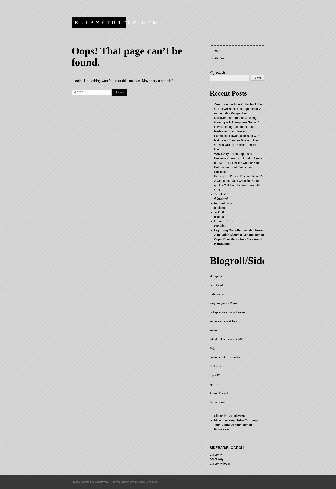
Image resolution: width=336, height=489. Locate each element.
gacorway (216, 454)
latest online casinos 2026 (227, 339)
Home (216, 51)
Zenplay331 (222, 194)
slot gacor (216, 276)
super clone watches (223, 321)
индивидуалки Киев (223, 303)
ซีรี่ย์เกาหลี (221, 198)
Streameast (217, 402)
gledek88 (220, 207)
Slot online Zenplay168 (229, 415)
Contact (219, 58)
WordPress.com (148, 481)
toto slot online (224, 203)
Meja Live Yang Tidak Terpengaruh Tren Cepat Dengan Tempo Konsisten (238, 425)
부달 (213, 348)
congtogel (216, 285)
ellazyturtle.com (117, 22)
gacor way (217, 459)
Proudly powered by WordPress (90, 481)
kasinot (214, 330)
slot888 (219, 212)
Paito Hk (215, 366)
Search (220, 72)
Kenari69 (220, 225)
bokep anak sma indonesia (228, 312)
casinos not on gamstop (226, 357)
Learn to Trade (224, 221)
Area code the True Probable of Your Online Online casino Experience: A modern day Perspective (238, 109)
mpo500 (215, 375)
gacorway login (220, 463)
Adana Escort (219, 393)
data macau (217, 294)
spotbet (215, 384)
